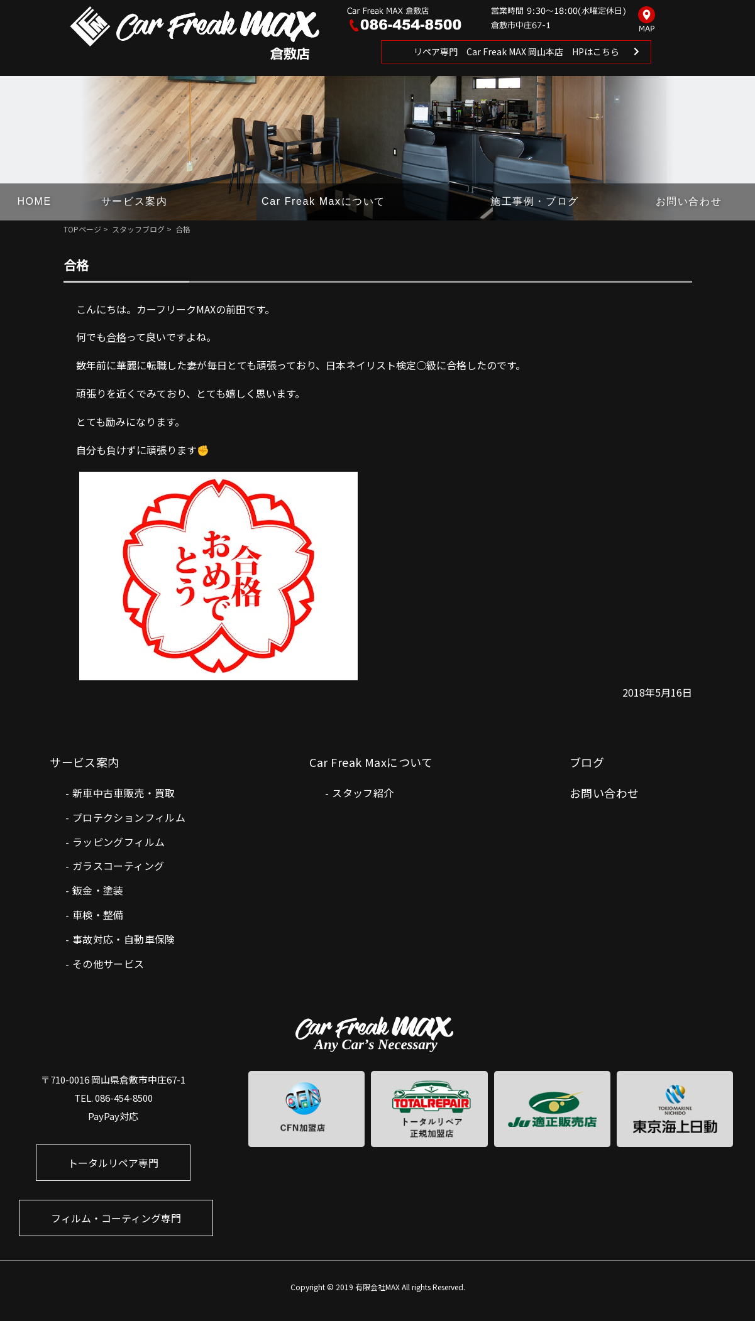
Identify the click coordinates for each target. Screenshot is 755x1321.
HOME (34, 201)
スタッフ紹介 (363, 792)
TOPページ (82, 229)
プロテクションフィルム (128, 817)
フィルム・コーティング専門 (116, 1218)
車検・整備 (98, 914)
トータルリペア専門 (113, 1162)
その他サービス (108, 963)
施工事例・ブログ (534, 201)
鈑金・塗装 (98, 890)
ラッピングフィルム (118, 841)
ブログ (587, 762)
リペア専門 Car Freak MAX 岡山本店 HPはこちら (516, 51)
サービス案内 (134, 201)
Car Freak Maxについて (323, 201)
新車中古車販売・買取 (123, 792)
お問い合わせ (689, 201)
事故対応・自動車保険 (123, 939)
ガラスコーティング (118, 865)
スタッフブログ (138, 229)
